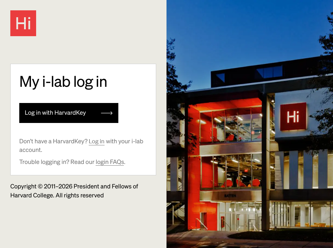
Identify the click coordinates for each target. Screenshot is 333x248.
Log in (97, 141)
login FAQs (110, 162)
